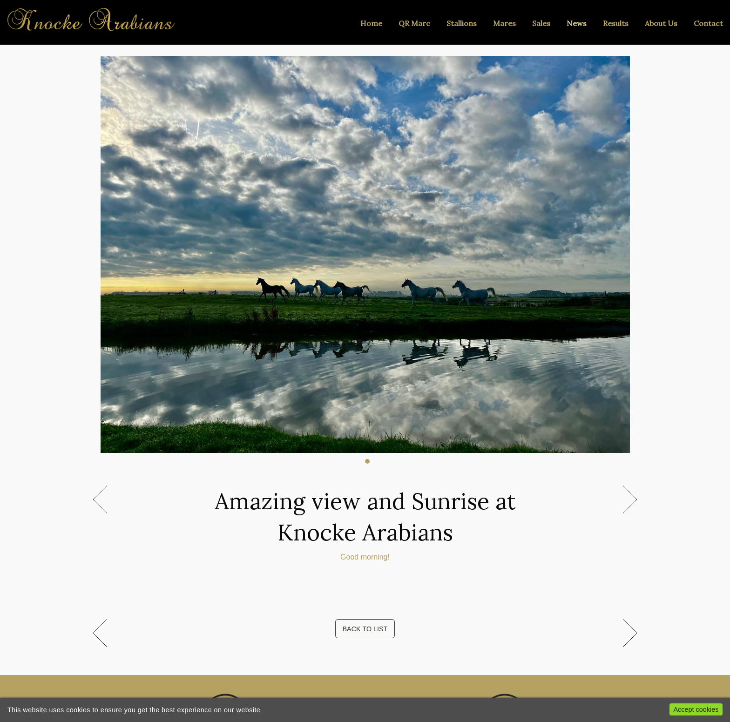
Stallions (461, 23)
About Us (661, 23)
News (577, 23)
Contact (708, 23)
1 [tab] (367, 461)
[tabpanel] (365, 250)
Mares (504, 23)
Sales (541, 23)
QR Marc (414, 23)
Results (616, 23)
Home (371, 23)
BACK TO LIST (364, 629)
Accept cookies (696, 709)
